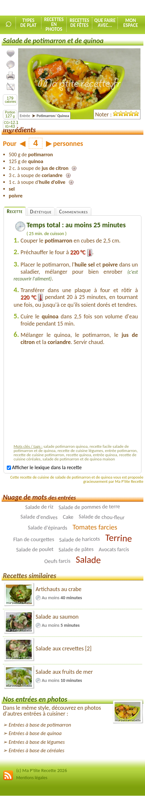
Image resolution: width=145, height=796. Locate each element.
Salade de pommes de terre (89, 507)
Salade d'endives (39, 517)
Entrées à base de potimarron (40, 725)
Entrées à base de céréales (36, 750)
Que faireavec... (105, 23)
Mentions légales (31, 777)
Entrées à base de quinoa (35, 733)
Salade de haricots (79, 539)
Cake (68, 517)
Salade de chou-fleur (102, 517)
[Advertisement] (75, 396)
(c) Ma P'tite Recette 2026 (41, 770)
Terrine (118, 537)
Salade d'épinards (47, 527)
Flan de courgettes (33, 539)
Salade (88, 559)
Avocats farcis (114, 549)
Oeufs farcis (57, 560)
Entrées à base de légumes (37, 742)
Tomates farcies (94, 527)
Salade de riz (39, 507)
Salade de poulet (34, 549)
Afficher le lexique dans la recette (44, 467)
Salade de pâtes (76, 549)
